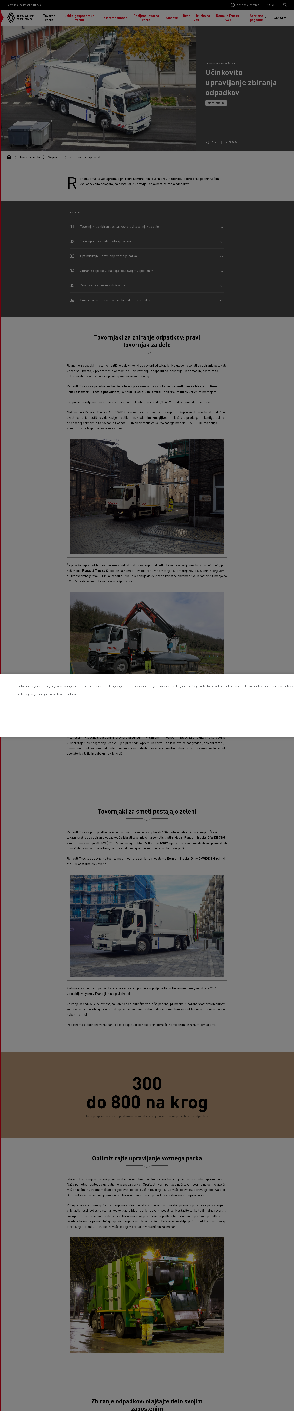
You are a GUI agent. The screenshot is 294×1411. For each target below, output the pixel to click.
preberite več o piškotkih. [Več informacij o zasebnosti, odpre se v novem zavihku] (63, 694)
